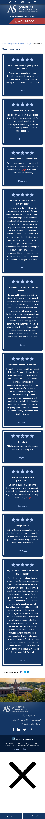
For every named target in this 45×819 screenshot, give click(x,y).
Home (10, 2)
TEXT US (33, 816)
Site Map (15, 749)
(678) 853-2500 (26, 21)
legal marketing (18, 745)
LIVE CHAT (11, 816)
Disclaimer (27, 749)
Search (29, 2)
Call (16, 2)
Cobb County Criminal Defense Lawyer (16, 44)
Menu (34, 2)
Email (22, 2)
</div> (18, 808)
